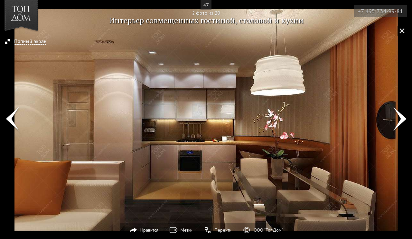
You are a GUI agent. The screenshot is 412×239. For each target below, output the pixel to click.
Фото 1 (12, 119)
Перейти (223, 230)
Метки (186, 230)
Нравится (149, 230)
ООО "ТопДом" (268, 230)
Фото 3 (399, 119)
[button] (28, 42)
